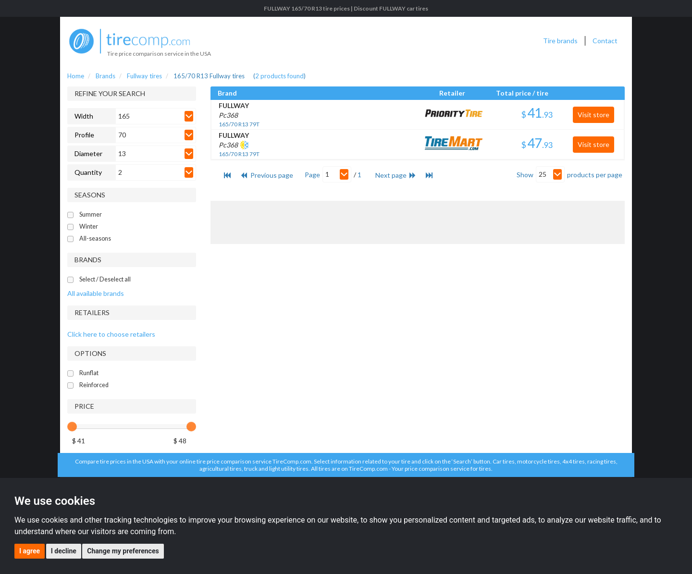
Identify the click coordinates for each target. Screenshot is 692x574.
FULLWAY (234, 105)
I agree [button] (29, 551)
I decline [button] (63, 551)
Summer (90, 214)
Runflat (89, 373)
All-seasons (95, 238)
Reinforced (94, 385)
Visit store (593, 114)
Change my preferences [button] (123, 551)
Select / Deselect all (105, 279)
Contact (605, 41)
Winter (88, 226)
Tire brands (560, 41)
